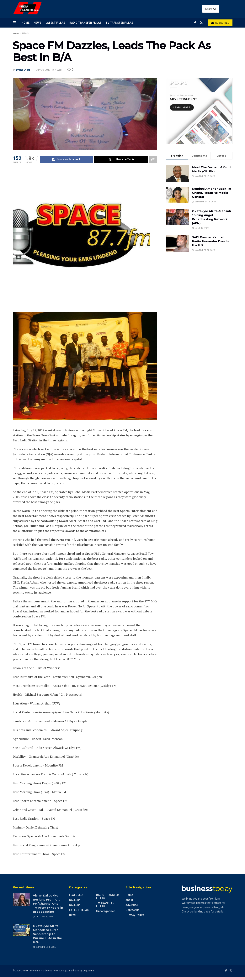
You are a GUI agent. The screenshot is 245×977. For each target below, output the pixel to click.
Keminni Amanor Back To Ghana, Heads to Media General (211, 193)
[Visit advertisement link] (199, 111)
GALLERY (75, 900)
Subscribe (220, 22)
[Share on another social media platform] (153, 159)
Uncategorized (105, 911)
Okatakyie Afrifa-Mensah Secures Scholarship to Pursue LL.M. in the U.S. (47, 934)
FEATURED (76, 894)
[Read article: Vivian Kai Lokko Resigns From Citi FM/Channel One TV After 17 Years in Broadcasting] (21, 899)
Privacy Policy (134, 915)
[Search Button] (215, 9)
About (129, 900)
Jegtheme (88, 970)
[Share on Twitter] (121, 159)
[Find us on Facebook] (195, 23)
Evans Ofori (23, 69)
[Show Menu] (14, 22)
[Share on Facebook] (66, 159)
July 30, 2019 (43, 69)
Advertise (131, 905)
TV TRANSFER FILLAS (119, 22)
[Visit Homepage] (28, 9)
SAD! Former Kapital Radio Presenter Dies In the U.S (210, 241)
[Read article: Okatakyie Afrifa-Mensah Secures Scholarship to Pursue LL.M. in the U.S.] (21, 930)
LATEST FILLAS (55, 22)
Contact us (132, 910)
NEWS (37, 22)
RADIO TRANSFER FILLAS (85, 22)
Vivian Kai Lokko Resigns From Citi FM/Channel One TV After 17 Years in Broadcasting (48, 903)
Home (25, 22)
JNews (25, 970)
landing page (202, 911)
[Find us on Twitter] (201, 23)
